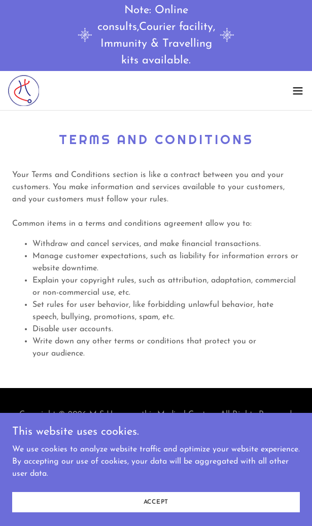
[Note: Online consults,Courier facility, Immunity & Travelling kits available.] (156, 35)
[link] (23, 90)
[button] (298, 91)
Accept (156, 516)
